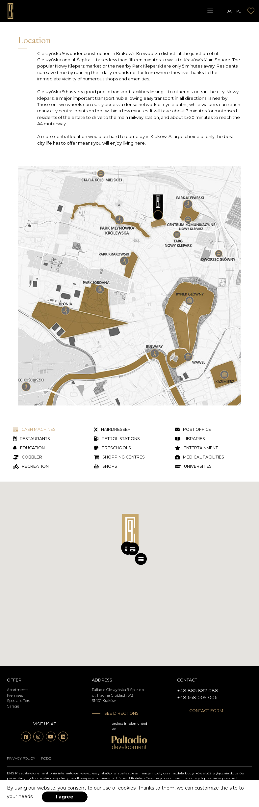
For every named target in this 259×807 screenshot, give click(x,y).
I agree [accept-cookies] (64, 797)
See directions (121, 713)
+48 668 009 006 (197, 697)
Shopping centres (119, 457)
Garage (13, 706)
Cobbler (27, 457)
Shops (105, 466)
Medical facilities (199, 457)
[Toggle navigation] (210, 11)
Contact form (206, 710)
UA (229, 11)
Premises (15, 695)
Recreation (31, 466)
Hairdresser (112, 429)
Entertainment (196, 448)
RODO (46, 758)
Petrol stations (117, 438)
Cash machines (34, 429)
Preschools (112, 448)
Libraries (190, 438)
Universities (193, 466)
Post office (193, 429)
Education (29, 448)
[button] (133, 549)
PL (238, 11)
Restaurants (31, 438)
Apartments (17, 689)
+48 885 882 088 (197, 690)
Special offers (18, 700)
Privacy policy (21, 758)
